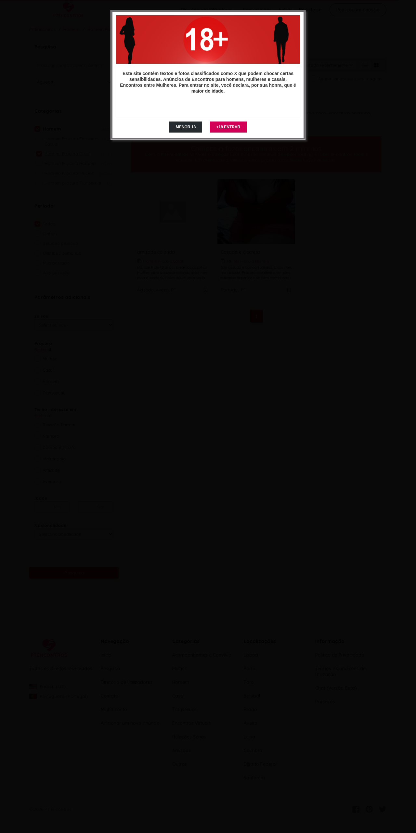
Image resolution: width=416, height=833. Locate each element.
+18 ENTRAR (228, 127)
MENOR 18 (186, 127)
